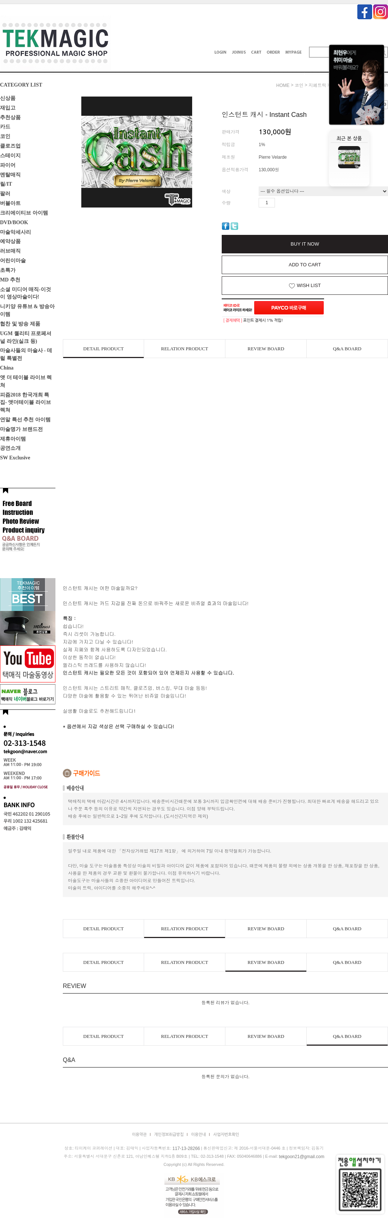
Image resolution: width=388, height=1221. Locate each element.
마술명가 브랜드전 (21, 429)
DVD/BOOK (14, 222)
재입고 (8, 108)
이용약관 (139, 1135)
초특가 (8, 270)
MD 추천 (10, 280)
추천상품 (10, 117)
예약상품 (10, 241)
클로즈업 (10, 146)
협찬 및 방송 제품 (20, 324)
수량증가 (281, 203)
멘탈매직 (10, 174)
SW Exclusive (15, 458)
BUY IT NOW (305, 244)
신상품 (8, 98)
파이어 (8, 165)
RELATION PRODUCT (184, 348)
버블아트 (10, 203)
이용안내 (198, 1135)
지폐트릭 (317, 85)
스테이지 (10, 155)
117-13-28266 (186, 1148)
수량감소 (291, 203)
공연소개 (10, 448)
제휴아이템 (13, 438)
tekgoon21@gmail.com (301, 1156)
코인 (5, 136)
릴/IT (6, 184)
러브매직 (10, 251)
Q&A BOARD (347, 348)
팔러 (5, 193)
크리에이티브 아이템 (24, 213)
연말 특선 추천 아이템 (25, 419)
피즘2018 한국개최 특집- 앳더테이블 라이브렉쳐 (25, 402)
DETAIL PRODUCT (103, 348)
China (7, 368)
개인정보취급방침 (169, 1135)
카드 (5, 126)
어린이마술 (13, 260)
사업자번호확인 (226, 1135)
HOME (283, 85)
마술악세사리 (15, 232)
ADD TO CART (305, 264)
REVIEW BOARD (266, 348)
